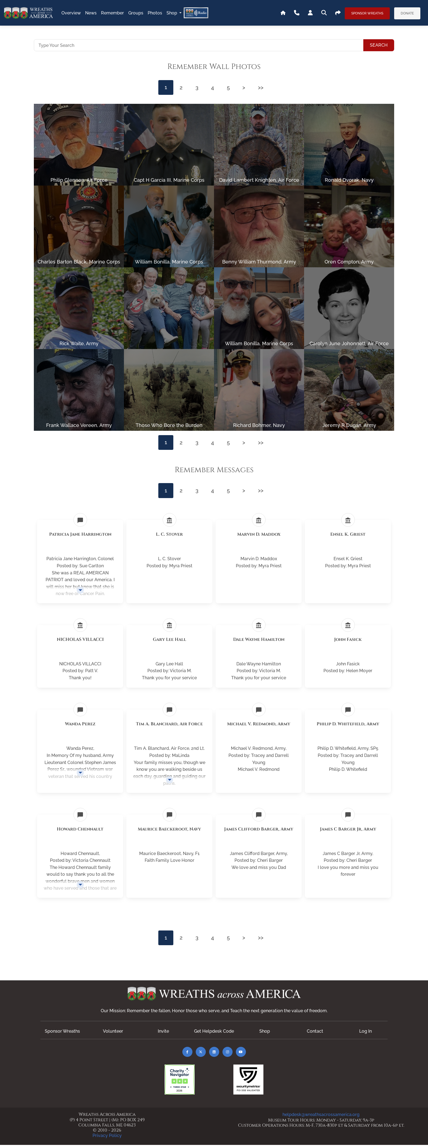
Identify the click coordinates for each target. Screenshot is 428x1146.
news (91, 13)
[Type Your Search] (199, 45)
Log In (365, 1032)
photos (155, 13)
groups (135, 13)
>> (262, 87)
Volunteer (113, 1032)
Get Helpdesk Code (214, 1032)
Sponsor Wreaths (367, 13)
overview (71, 13)
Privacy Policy (107, 1136)
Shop (172, 13)
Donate (407, 13)
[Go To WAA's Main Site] (283, 13)
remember (112, 13)
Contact (315, 1032)
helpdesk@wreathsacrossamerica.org (321, 1115)
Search (379, 45)
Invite (163, 1032)
